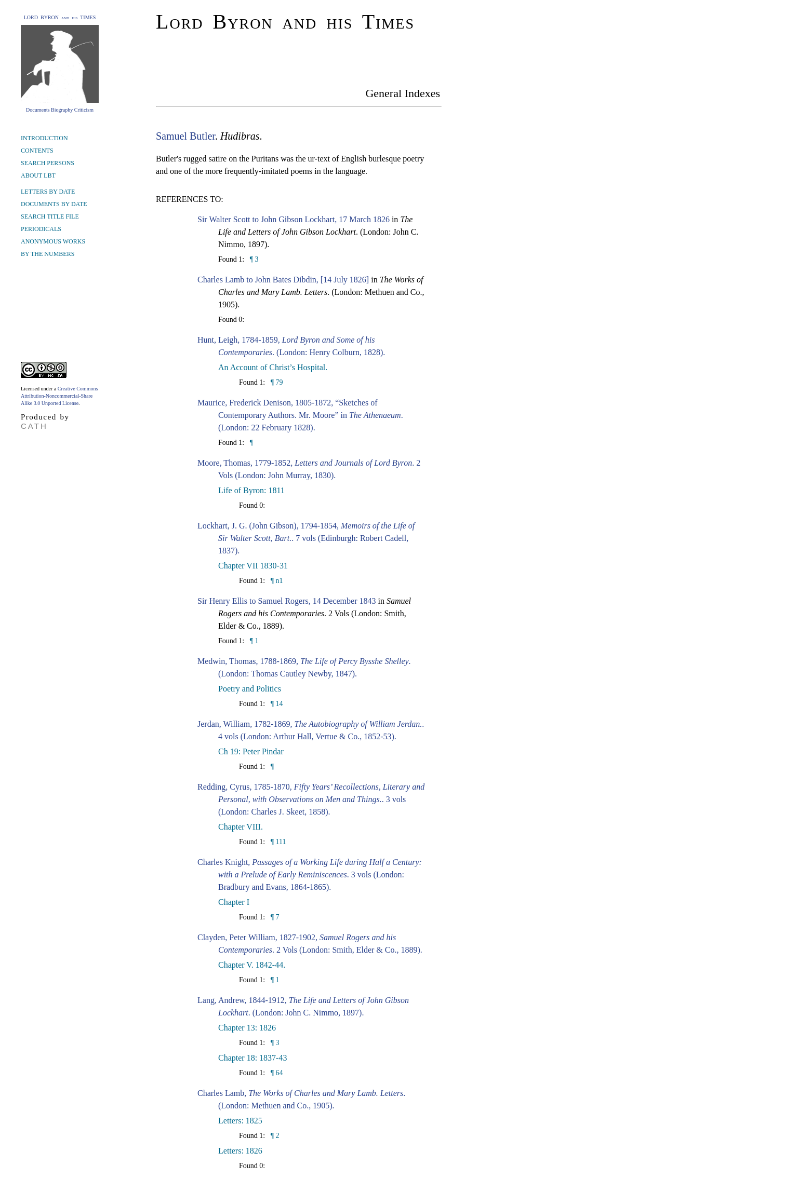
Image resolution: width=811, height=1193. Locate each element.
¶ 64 (276, 1073)
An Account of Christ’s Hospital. (272, 367)
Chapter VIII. (240, 826)
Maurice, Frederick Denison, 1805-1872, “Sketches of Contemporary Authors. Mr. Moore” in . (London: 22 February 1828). (300, 415)
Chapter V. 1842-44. (251, 964)
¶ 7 (274, 917)
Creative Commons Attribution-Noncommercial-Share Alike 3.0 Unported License (59, 396)
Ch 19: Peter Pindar (251, 751)
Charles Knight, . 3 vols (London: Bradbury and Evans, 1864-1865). (309, 874)
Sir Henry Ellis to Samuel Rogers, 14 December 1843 (286, 600)
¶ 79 (276, 382)
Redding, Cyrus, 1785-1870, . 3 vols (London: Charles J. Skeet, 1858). (310, 799)
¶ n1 (276, 581)
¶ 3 (253, 259)
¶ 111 (277, 842)
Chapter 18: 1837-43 (252, 1057)
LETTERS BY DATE (48, 191)
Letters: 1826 (240, 1150)
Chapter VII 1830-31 (253, 565)
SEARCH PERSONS (47, 163)
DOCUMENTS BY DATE (54, 204)
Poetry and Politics (249, 688)
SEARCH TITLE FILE (50, 216)
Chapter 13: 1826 (247, 1027)
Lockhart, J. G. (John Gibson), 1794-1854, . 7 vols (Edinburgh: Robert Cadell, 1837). (306, 538)
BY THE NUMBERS (47, 253)
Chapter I (233, 902)
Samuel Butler (185, 136)
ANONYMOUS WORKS (53, 241)
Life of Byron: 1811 (251, 490)
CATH (34, 426)
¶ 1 (253, 641)
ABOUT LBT (38, 175)
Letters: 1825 (240, 1120)
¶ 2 (274, 1136)
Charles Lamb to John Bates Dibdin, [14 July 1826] (283, 279)
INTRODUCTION (44, 138)
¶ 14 (276, 704)
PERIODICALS (41, 229)
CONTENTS (37, 150)
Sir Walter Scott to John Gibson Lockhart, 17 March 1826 (293, 219)
